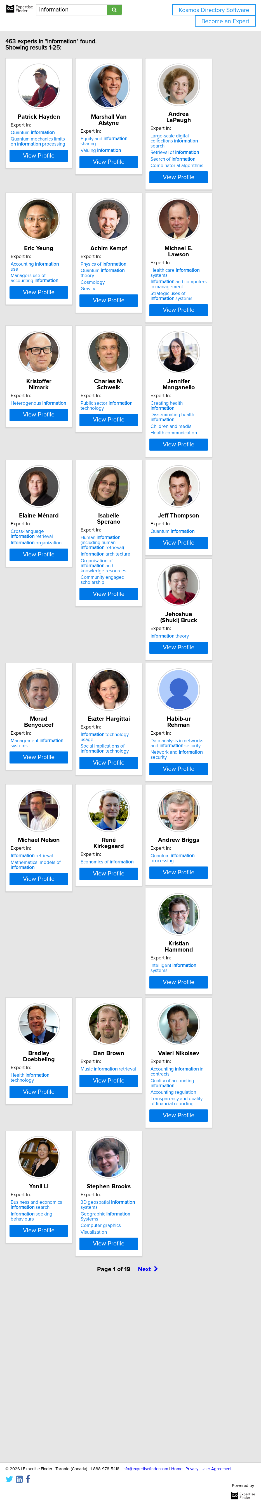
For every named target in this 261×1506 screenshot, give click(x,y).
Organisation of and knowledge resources (124, 621)
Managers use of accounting (55, 303)
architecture (126, 610)
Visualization (44, 1385)
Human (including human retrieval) (122, 598)
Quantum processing (53, 1054)
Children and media (191, 464)
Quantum (53, 138)
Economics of (197, 898)
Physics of (124, 288)
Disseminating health (193, 455)
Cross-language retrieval (52, 596)
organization (56, 605)
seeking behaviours (192, 1218)
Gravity (108, 313)
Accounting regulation (124, 1226)
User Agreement (216, 1469)
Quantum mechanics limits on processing (58, 148)
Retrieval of (195, 152)
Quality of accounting (123, 1218)
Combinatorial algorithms (197, 165)
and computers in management (199, 303)
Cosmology (113, 306)
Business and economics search (196, 1206)
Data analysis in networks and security (57, 901)
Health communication (194, 470)
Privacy (191, 1469)
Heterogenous (58, 441)
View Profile (59, 195)
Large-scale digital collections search (194, 141)
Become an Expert (225, 21)
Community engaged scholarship (123, 636)
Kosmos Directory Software (214, 10)
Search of (193, 159)
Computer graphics (51, 1379)
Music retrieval (58, 1203)
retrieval (122, 898)
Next (148, 1441)
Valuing (121, 150)
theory (50, 746)
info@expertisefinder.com (145, 1469)
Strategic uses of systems (192, 314)
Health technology (190, 1054)
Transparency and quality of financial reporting (127, 1236)
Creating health (187, 444)
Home (176, 1469)
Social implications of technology (195, 760)
